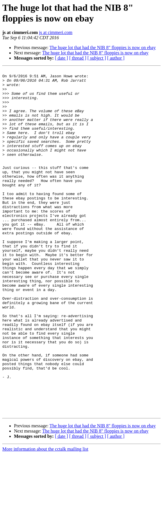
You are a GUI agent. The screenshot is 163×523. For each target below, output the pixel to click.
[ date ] (61, 58)
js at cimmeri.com (55, 32)
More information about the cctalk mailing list (45, 517)
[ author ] (116, 58)
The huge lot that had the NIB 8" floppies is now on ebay (102, 47)
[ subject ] (96, 58)
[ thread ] (77, 58)
